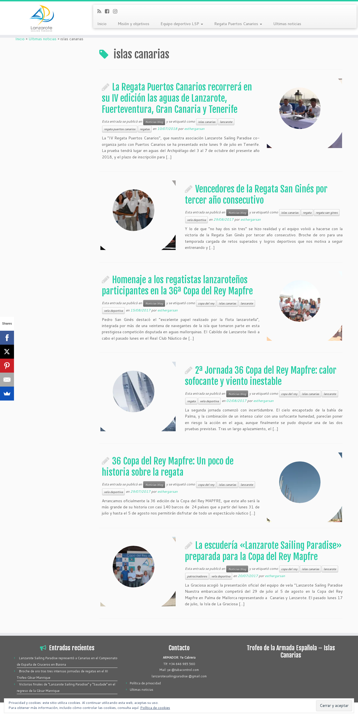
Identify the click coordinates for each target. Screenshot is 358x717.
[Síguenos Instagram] (117, 11)
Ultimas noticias (287, 24)
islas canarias (206, 122)
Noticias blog (154, 122)
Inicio (102, 24)
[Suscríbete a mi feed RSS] (101, 11)
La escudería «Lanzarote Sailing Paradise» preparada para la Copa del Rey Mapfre (263, 551)
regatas (145, 129)
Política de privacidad (145, 683)
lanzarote (226, 122)
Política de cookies (155, 707)
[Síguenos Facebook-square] (109, 11)
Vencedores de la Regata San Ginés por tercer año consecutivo (256, 195)
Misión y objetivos (133, 24)
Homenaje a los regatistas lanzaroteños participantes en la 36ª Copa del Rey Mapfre (177, 285)
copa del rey (206, 303)
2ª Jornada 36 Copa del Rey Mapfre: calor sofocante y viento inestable (260, 376)
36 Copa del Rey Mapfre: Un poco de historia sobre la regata (168, 467)
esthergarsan (194, 128)
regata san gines (327, 213)
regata (307, 213)
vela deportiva (196, 220)
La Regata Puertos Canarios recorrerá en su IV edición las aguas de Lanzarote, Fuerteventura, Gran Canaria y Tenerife (177, 98)
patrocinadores (197, 576)
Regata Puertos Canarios (238, 24)
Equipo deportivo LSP (182, 24)
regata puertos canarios (119, 129)
